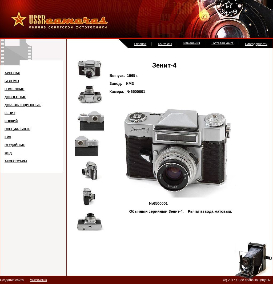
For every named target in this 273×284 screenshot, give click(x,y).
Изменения (191, 43)
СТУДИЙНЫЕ (15, 145)
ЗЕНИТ (10, 113)
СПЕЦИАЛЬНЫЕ (17, 129)
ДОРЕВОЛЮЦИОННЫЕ (23, 105)
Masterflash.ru (38, 280)
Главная (140, 44)
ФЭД (8, 153)
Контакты (165, 44)
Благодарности (256, 44)
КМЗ (8, 137)
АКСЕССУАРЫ (16, 161)
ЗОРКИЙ (11, 121)
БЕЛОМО (12, 81)
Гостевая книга (222, 43)
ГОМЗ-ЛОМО (15, 89)
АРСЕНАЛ (12, 73)
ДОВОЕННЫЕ (15, 97)
